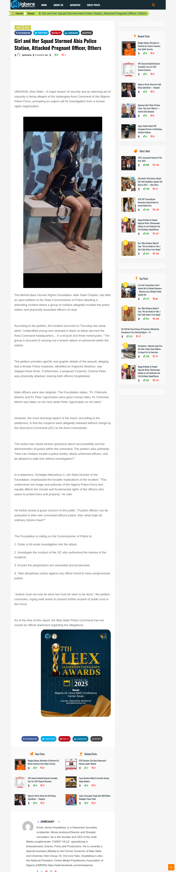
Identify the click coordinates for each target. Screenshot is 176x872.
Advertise (75, 5)
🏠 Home (17, 13)
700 (147, 189)
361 (147, 253)
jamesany (27, 55)
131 (157, 233)
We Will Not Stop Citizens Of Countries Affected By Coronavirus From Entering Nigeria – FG (140, 330)
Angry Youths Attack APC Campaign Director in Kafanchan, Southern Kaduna (150, 129)
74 (156, 356)
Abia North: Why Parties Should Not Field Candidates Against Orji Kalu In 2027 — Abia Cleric (150, 181)
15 (156, 189)
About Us (58, 5)
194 (157, 253)
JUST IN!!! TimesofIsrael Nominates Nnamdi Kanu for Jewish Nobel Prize (148, 202)
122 (131, 336)
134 (157, 210)
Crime (18, 28)
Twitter (41, 33)
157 (147, 299)
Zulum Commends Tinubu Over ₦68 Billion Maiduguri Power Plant (94, 797)
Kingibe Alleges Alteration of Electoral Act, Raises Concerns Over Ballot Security (43, 762)
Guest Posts (93, 5)
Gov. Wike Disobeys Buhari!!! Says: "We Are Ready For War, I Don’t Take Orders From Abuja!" (149, 246)
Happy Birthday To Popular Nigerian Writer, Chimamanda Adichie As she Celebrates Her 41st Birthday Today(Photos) (149, 224)
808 (147, 165)
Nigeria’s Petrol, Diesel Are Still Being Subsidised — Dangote (42, 797)
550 (147, 210)
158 (157, 165)
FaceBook (23, 33)
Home (44, 5)
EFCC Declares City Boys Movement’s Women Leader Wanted (92, 762)
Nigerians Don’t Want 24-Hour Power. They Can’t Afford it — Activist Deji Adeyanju (149, 108)
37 (139, 336)
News (31, 13)
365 (147, 233)
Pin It (56, 33)
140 (147, 356)
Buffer (86, 33)
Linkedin (71, 33)
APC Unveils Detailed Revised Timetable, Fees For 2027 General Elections (43, 780)
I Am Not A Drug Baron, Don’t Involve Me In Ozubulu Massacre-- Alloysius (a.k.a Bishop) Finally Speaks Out (150, 290)
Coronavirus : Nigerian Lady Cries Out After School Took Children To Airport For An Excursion (150, 349)
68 (156, 299)
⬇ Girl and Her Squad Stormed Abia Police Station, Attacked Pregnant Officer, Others (92, 13)
